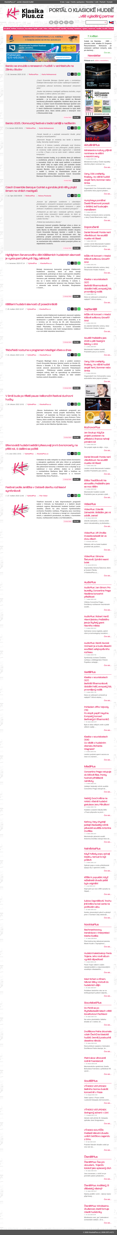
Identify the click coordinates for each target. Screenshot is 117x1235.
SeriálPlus (90, 672)
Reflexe (13, 29)
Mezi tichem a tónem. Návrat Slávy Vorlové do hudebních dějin (96, 982)
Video (45, 29)
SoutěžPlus (90, 1081)
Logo (67, 2)
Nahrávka (77, 29)
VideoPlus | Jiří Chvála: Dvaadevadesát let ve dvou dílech (95, 536)
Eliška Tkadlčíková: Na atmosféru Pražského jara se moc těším (97, 483)
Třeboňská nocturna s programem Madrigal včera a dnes (38, 337)
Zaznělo (63, 29)
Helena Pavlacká (44, 196)
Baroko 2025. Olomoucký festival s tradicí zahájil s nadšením (40, 123)
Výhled (84, 29)
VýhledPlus (32, 263)
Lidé (96, 2)
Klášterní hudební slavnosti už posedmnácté (31, 299)
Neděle (98, 29)
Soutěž (104, 29)
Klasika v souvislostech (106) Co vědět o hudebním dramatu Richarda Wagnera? (96, 742)
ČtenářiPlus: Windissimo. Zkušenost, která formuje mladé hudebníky (96, 1209)
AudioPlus (90, 582)
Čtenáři (110, 29)
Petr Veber (43, 466)
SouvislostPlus (92, 1002)
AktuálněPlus (92, 145)
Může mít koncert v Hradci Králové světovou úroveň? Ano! (97, 259)
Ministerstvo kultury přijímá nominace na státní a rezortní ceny (98, 153)
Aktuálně (7, 29)
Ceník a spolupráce (78, 2)
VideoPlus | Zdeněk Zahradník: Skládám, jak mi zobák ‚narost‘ (97, 512)
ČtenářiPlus (91, 1156)
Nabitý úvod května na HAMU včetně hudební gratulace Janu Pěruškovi (96, 801)
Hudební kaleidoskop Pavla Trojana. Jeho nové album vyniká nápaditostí (98, 956)
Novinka (70, 29)
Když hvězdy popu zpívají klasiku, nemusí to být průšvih (97, 857)
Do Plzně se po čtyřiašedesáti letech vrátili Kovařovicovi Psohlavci (98, 1011)
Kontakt (109, 2)
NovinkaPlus (91, 924)
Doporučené (91, 227)
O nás (62, 2)
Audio (40, 29)
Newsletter (90, 2)
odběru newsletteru (101, 60)
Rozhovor (20, 29)
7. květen (93, 36)
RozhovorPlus (92, 427)
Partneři (102, 2)
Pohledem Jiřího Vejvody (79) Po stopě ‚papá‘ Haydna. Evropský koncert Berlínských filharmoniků (96, 713)
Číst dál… (77, 117)
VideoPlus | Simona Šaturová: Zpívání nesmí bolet (96, 559)
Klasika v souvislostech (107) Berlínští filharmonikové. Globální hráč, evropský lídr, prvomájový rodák (98, 285)
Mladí (50, 29)
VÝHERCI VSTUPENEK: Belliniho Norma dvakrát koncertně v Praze (96, 1089)
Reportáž (56, 29)
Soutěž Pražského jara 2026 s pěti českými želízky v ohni (95, 341)
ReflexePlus (33, 74)
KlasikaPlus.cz (46, 263)
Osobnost (91, 29)
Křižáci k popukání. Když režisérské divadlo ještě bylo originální (96, 880)
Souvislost (28, 29)
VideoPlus (90, 504)
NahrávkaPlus (92, 848)
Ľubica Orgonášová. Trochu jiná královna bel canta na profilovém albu (97, 904)
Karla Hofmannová (49, 74)
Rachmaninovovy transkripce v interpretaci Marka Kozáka (96, 932)
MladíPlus (89, 766)
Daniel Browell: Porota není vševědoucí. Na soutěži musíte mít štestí (97, 235)
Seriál (35, 29)
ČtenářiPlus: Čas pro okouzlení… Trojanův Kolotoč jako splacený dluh (97, 1165)
